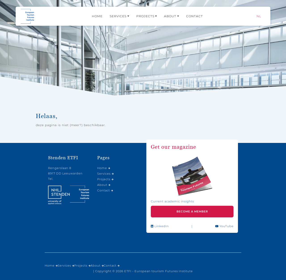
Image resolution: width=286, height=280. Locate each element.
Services (118, 16)
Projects (145, 16)
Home (97, 16)
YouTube (224, 226)
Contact (194, 16)
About (170, 16)
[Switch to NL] (258, 16)
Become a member (192, 211)
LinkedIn (160, 226)
